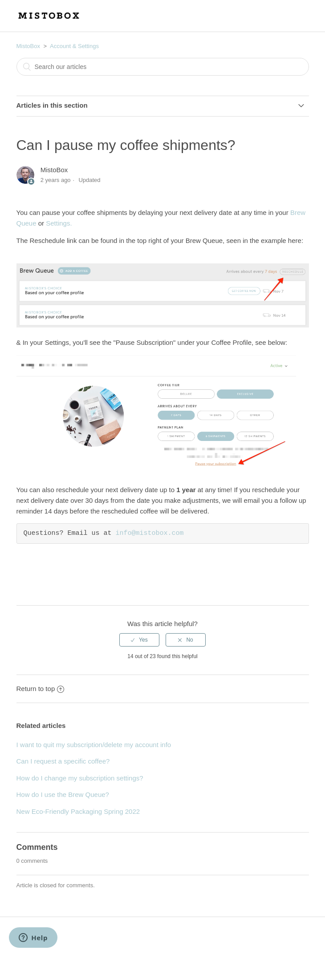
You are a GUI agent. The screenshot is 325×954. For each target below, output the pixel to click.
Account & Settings (74, 46)
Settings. (59, 223)
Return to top (40, 688)
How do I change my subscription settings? (79, 778)
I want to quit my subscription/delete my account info (93, 744)
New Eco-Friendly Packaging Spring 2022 (78, 811)
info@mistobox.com (150, 533)
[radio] (139, 640)
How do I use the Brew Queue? (62, 794)
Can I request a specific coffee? (63, 761)
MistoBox (28, 46)
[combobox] (162, 67)
